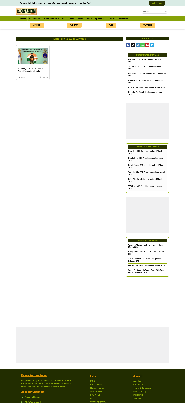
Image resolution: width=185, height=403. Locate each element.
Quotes (98, 18)
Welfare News (22, 77)
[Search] (166, 11)
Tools (109, 18)
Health (80, 18)
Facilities (33, 18)
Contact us (123, 18)
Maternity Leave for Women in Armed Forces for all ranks (30, 70)
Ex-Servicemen (50, 18)
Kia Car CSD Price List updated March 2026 (146, 87)
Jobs (72, 18)
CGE (64, 18)
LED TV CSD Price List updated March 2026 (146, 265)
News (89, 18)
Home (23, 18)
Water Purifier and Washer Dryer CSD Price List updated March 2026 (146, 271)
